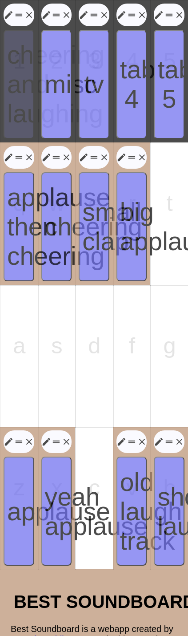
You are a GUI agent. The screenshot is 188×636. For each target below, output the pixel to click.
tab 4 (133, 76)
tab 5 (170, 76)
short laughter (170, 459)
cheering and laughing (20, 75)
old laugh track (133, 458)
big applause (133, 203)
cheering (58, 203)
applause (20, 459)
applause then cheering (20, 203)
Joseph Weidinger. (47, 581)
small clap (95, 203)
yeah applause (58, 459)
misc (58, 75)
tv (94, 75)
